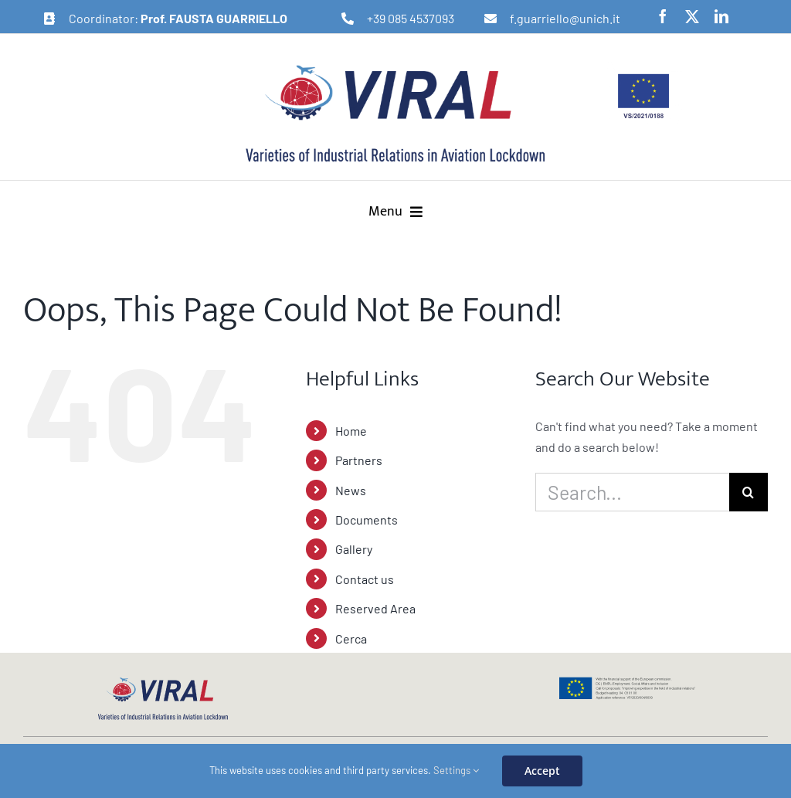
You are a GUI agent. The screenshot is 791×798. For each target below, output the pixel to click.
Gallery (353, 549)
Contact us (364, 579)
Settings (456, 770)
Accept (542, 770)
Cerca (351, 638)
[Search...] (632, 492)
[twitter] (692, 16)
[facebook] (663, 16)
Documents (366, 519)
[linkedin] (721, 16)
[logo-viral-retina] (395, 66)
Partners (358, 460)
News (350, 490)
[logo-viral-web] (163, 681)
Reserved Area (375, 608)
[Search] (748, 492)
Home (351, 430)
